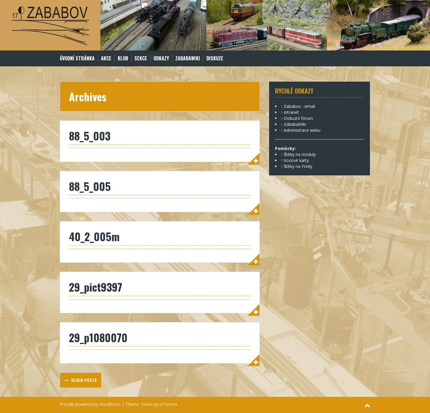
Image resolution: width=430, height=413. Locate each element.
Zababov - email (299, 106)
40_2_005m (94, 236)
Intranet (291, 112)
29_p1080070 (98, 337)
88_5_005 (90, 186)
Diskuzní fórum (298, 118)
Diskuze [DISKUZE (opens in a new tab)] (214, 58)
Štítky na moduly (300, 154)
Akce (106, 58)
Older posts (83, 380)
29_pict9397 (95, 287)
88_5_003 (89, 135)
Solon (146, 404)
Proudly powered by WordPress (90, 404)
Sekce (140, 58)
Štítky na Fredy (298, 166)
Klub (123, 58)
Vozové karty (296, 160)
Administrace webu (302, 130)
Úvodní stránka (77, 58)
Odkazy (161, 58)
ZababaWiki (187, 58)
